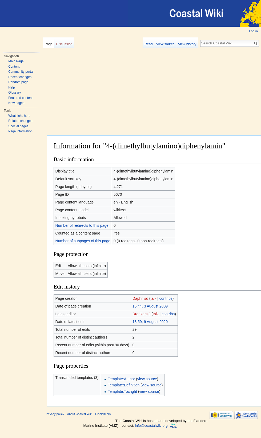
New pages (16, 103)
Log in (253, 31)
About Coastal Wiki (80, 414)
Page (49, 44)
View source (165, 44)
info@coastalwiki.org (151, 426)
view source (147, 379)
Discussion (64, 44)
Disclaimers (103, 414)
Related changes (20, 121)
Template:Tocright (122, 391)
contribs (165, 298)
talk (153, 298)
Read (148, 44)
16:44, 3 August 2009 (150, 306)
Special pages (18, 126)
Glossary (14, 92)
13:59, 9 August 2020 (150, 322)
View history (187, 44)
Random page (18, 82)
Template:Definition (123, 385)
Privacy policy (55, 414)
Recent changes (19, 77)
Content (13, 66)
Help (11, 87)
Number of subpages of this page (82, 241)
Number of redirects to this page (82, 225)
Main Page (15, 61)
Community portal (20, 72)
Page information (20, 131)
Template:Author (121, 379)
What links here (19, 116)
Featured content (20, 98)
